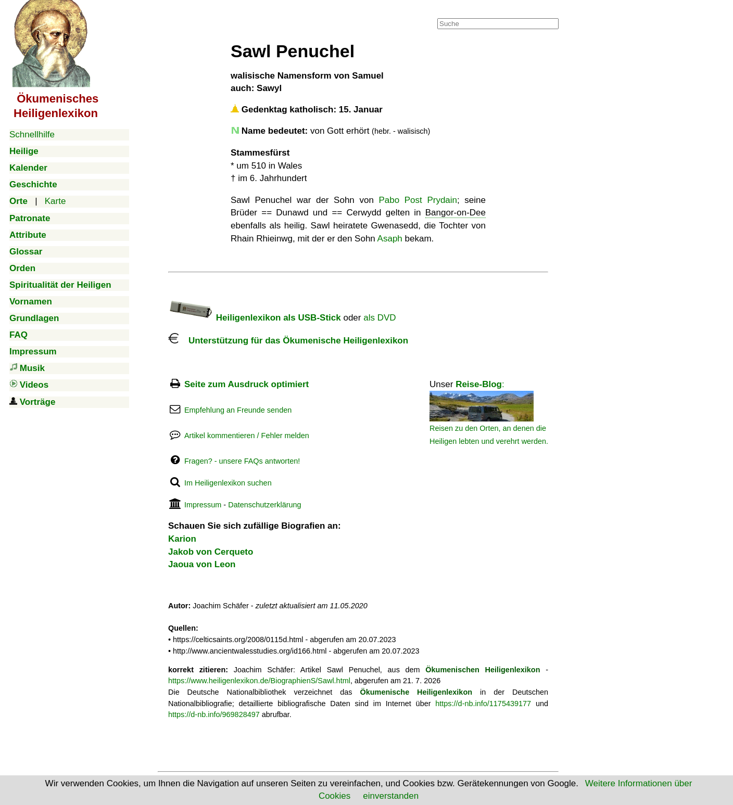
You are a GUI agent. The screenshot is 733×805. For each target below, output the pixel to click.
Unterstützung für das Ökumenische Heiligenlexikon (288, 341)
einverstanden (391, 796)
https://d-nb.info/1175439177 (483, 703)
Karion (182, 539)
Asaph (389, 239)
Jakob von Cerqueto (210, 552)
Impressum (202, 505)
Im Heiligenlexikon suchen (228, 483)
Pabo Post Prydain (417, 200)
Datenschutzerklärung (264, 505)
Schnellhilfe (32, 134)
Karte (55, 201)
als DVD (379, 318)
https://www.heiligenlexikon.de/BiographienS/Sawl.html (259, 680)
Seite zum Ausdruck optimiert (246, 384)
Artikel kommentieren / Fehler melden (246, 435)
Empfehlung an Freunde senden (238, 410)
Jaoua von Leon (201, 564)
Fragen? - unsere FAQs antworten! (242, 461)
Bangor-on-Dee (455, 213)
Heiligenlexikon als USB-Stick (254, 318)
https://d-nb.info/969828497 (214, 714)
